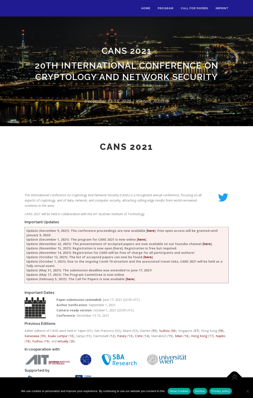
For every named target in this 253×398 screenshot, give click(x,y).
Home (145, 8)
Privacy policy (221, 391)
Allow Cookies (179, 391)
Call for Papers (194, 8)
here (150, 335)
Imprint (222, 8)
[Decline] (247, 391)
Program (165, 8)
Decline (200, 391)
